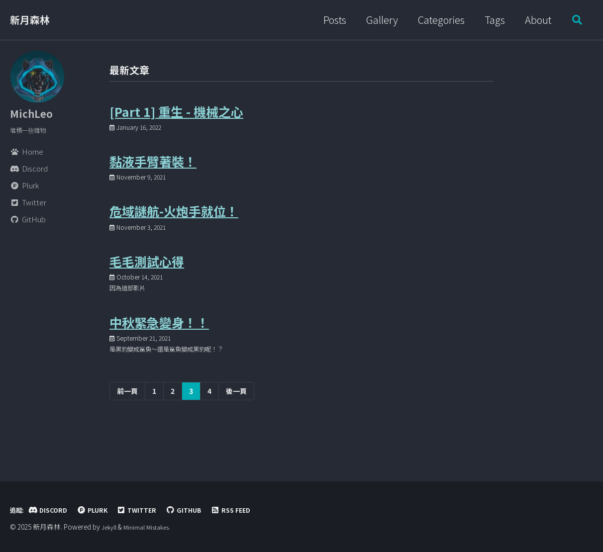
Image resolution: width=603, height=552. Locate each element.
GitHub (202, 510)
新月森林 (30, 19)
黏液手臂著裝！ (153, 171)
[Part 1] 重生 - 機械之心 (176, 115)
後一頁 (236, 421)
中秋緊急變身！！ (159, 348)
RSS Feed (255, 510)
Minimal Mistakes (150, 527)
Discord (53, 510)
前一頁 (127, 421)
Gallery (378, 19)
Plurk (102, 510)
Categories (437, 19)
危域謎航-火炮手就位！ (173, 225)
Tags (491, 19)
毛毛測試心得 (146, 280)
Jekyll (109, 527)
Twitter (151, 510)
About (534, 19)
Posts (330, 19)
